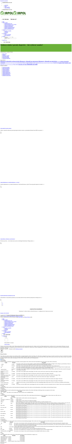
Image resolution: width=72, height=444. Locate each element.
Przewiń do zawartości (4, 0)
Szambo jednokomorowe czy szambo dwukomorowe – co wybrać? (9, 182)
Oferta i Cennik (5, 22)
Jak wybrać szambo (5, 56)
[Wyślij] (4, 39)
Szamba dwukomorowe (6, 72)
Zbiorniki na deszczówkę (8, 26)
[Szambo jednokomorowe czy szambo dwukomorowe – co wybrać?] (8, 180)
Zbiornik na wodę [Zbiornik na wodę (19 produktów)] (32, 64)
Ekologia (3, 54)
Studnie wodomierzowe (6, 71)
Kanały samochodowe (6, 68)
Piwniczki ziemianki (5, 57)
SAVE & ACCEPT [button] (3, 442)
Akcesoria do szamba (5, 67)
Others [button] (1, 432)
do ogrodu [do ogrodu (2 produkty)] (58, 61)
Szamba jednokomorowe (6, 73)
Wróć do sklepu (7, 344)
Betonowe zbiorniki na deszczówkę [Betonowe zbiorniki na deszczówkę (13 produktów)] (10, 61)
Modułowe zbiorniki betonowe (9, 27)
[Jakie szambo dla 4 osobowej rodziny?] (8, 126)
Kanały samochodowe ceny (8, 326)
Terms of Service (27, 317)
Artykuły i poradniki (7, 30)
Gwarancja (6, 32)
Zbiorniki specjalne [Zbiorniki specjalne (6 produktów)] (22, 64)
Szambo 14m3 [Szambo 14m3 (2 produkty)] (2, 64)
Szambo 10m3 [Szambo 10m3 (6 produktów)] (61, 62)
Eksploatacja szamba (5, 55)
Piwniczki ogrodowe (5, 69)
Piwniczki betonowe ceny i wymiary (10, 24)
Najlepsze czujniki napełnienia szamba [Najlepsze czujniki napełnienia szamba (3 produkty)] (28, 62)
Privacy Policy (20, 317)
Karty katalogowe (7, 35)
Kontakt (3, 36)
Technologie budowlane (6, 58)
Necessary (3, 359)
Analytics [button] (2, 393)
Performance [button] (2, 388)
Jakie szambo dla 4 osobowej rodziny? (5, 128)
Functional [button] (2, 385)
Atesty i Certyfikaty (7, 34)
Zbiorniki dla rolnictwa (6, 74)
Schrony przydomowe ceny (8, 25)
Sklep (3, 21)
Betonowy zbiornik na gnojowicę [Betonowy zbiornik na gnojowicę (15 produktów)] (29, 61)
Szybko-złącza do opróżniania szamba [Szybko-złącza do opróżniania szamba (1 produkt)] (9, 64)
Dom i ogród (4, 53)
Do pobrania (4, 33)
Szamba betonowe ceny (8, 23)
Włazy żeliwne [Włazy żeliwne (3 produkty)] (15, 64)
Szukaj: (5, 38)
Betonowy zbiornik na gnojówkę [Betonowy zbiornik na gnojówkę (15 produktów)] (48, 61)
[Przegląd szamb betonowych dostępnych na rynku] (8, 293)
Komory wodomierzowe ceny (9, 28)
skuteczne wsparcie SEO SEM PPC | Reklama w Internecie (13, 316)
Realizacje (6, 31)
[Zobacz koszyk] (4, 40)
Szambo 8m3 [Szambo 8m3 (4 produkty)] (55, 62)
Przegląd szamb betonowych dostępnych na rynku (7, 295)
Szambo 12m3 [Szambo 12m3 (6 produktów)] (68, 62)
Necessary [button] (2, 358)
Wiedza (3, 29)
